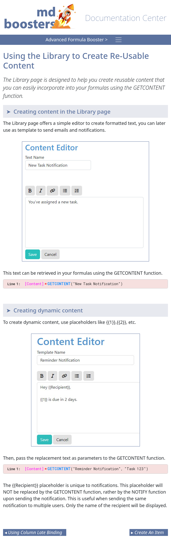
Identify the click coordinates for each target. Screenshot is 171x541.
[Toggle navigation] (118, 40)
